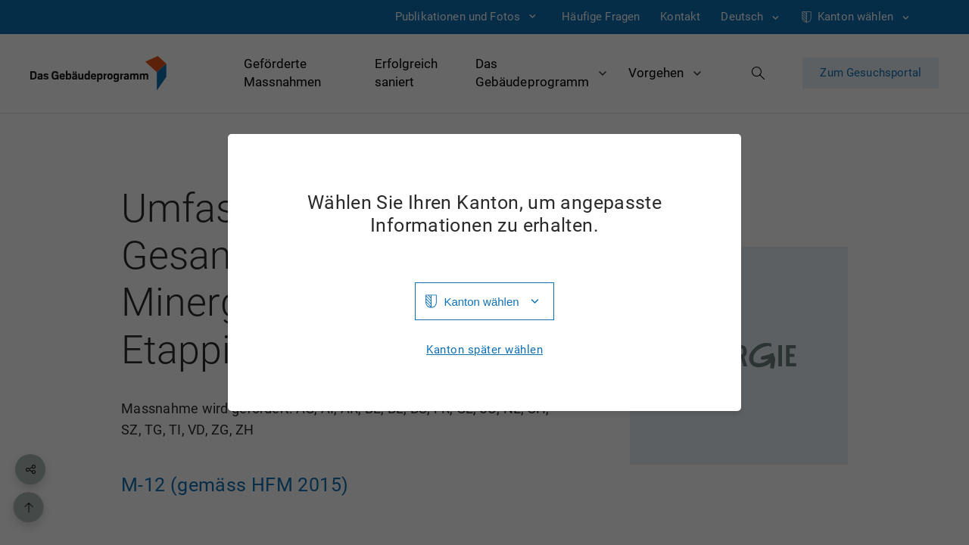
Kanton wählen (481, 301)
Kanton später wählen (484, 350)
